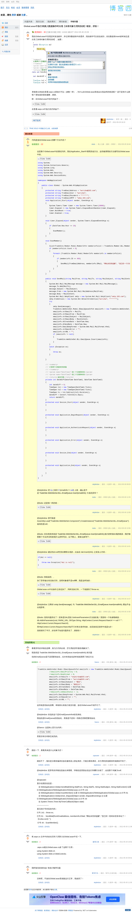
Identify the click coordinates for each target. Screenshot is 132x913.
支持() (40, 709)
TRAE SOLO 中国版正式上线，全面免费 (43, 128)
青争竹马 (95, 873)
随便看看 (25, 7)
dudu (93, 144)
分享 (130, 128)
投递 (16, 36)
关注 (8, 7)
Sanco (97, 662)
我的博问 (51, 22)
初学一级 (119, 119)
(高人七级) (111, 497)
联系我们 (47, 910)
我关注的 (40, 22)
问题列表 (28, 22)
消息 (32, 7)
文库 (6, 44)
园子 (2, 7)
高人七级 (101, 144)
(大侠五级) (113, 873)
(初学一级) (111, 484)
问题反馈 (7, 51)
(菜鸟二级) (113, 662)
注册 (23, 15)
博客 (6, 32)
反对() (47, 709)
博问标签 (63, 22)
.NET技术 (37, 120)
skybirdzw (109, 119)
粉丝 (13, 7)
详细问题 (74, 22)
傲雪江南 (96, 842)
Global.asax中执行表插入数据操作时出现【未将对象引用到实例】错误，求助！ (61, 26)
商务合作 (55, 910)
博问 (6, 27)
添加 (16, 40)
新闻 (7, 2)
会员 (12, 2)
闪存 (6, 23)
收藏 (6, 40)
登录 (14, 15)
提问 (16, 27)
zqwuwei (96, 756)
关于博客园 (39, 910)
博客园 (70, 910)
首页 (2, 2)
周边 (17, 2)
